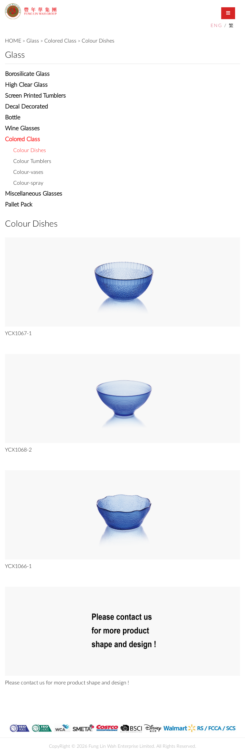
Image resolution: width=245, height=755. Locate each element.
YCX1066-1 (18, 566)
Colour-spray (28, 183)
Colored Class (60, 41)
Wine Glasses (22, 129)
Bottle (12, 118)
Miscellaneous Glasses (33, 194)
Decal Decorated (26, 107)
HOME (13, 41)
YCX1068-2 (18, 450)
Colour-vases (28, 172)
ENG (216, 25)
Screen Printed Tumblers (35, 96)
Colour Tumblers (32, 161)
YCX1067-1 (18, 333)
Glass (32, 41)
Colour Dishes (98, 41)
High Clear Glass (26, 85)
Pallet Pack (18, 205)
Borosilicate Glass (27, 74)
